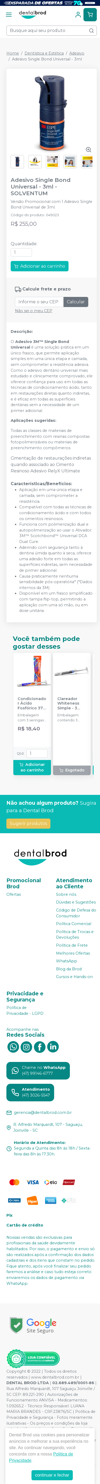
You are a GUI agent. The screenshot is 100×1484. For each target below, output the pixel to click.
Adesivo (76, 53)
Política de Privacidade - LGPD (24, 1010)
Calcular (76, 301)
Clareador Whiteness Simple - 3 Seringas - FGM (68, 703)
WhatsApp (66, 961)
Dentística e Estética (44, 53)
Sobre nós (66, 894)
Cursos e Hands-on (74, 977)
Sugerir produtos (28, 823)
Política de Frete (72, 945)
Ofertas (13, 894)
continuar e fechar (52, 1475)
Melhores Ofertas (73, 953)
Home (12, 53)
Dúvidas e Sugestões (76, 902)
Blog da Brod (69, 969)
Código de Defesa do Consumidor (76, 913)
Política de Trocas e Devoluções (75, 934)
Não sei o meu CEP (33, 310)
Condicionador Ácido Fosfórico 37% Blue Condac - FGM (32, 703)
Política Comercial (73, 923)
